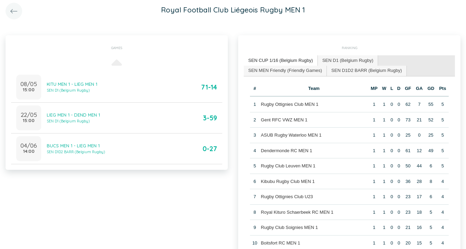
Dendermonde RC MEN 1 (286, 150)
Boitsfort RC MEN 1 (280, 243)
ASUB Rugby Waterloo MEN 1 (291, 135)
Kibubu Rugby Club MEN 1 (288, 181)
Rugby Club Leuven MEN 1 (288, 165)
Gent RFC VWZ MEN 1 (284, 119)
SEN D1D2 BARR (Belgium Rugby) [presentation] (366, 70)
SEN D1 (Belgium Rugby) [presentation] (347, 60)
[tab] (281, 60)
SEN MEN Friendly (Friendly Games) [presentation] (285, 70)
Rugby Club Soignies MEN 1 (289, 227)
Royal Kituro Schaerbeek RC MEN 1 (297, 212)
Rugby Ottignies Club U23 (287, 196)
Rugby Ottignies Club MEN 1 (290, 104)
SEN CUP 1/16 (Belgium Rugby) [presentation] (280, 60)
